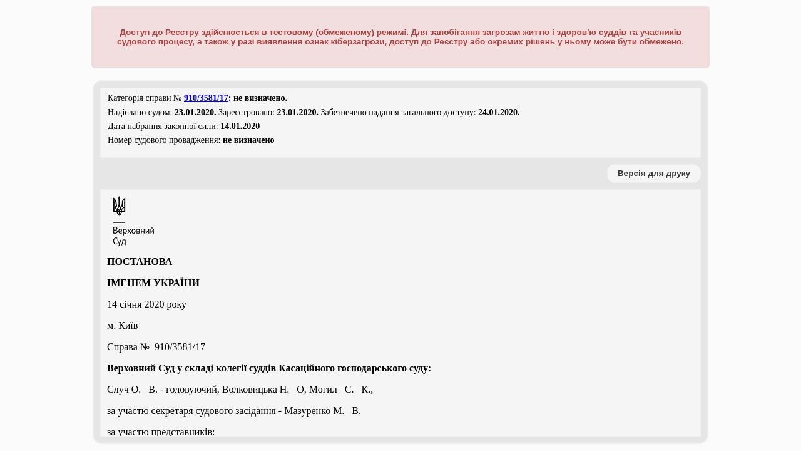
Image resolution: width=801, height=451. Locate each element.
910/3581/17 (206, 98)
